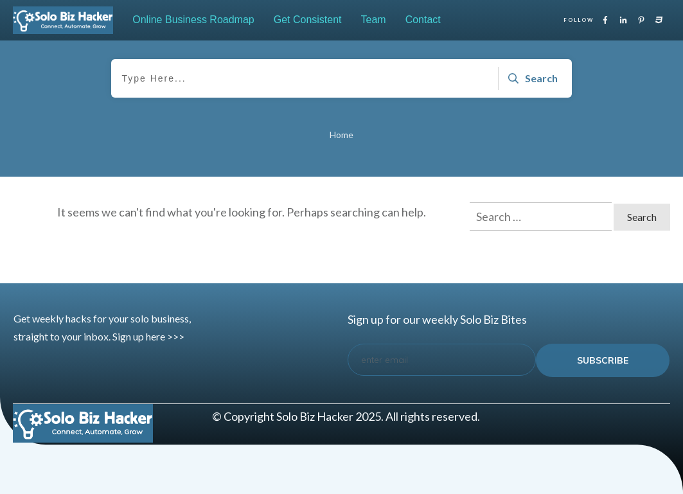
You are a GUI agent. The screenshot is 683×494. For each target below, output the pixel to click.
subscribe (602, 360)
